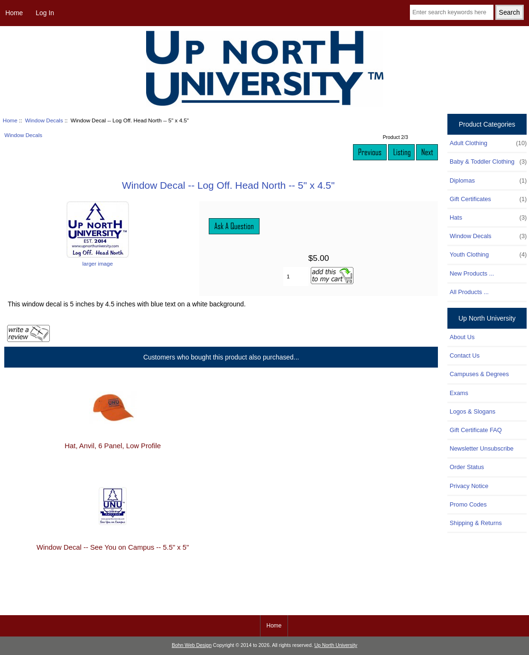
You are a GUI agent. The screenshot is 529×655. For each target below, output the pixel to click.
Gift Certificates (488, 199)
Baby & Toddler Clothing (488, 162)
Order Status (467, 466)
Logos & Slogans (472, 411)
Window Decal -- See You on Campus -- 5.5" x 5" (113, 547)
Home (14, 13)
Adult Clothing (488, 143)
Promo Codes (468, 504)
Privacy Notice (469, 485)
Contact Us (465, 355)
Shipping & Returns (476, 522)
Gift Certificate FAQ (476, 430)
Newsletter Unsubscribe (482, 448)
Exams (459, 393)
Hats (488, 217)
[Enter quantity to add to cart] (295, 276)
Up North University (336, 645)
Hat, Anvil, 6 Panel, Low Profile (113, 446)
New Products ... (472, 273)
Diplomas (488, 181)
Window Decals (44, 120)
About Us (462, 337)
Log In (45, 13)
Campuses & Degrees (479, 374)
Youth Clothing (488, 254)
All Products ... (469, 291)
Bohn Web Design (192, 645)
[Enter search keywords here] (451, 12)
